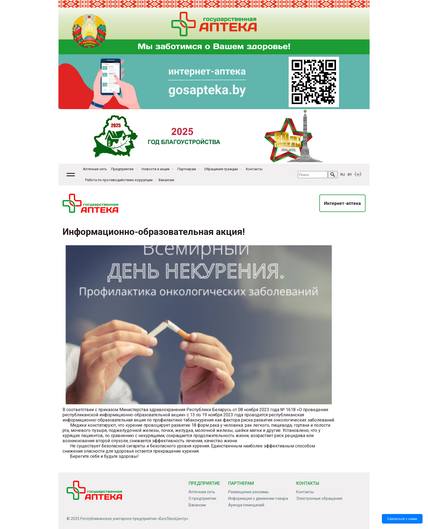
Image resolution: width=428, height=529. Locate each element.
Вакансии (166, 180)
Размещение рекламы (248, 492)
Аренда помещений (246, 505)
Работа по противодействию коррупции (119, 180)
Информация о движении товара (258, 498)
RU (342, 174)
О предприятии (202, 498)
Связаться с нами (402, 519)
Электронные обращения (319, 498)
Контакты (254, 169)
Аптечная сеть (95, 169)
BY (350, 174)
